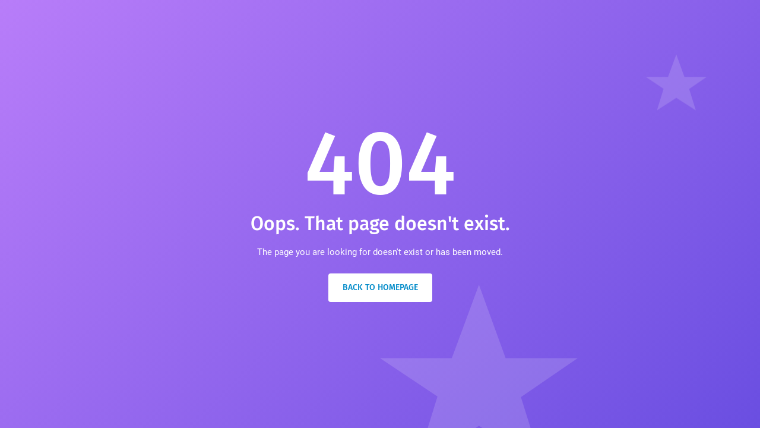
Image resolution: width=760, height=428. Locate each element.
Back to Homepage (380, 287)
